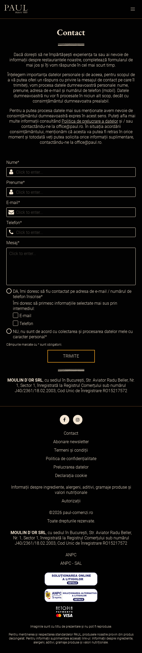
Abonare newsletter (71, 441)
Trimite (71, 356)
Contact (71, 433)
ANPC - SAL (71, 563)
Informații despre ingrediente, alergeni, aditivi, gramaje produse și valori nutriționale (71, 490)
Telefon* (14, 222)
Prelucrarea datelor (71, 467)
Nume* (12, 162)
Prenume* (15, 182)
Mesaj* (12, 242)
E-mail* (13, 202)
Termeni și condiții (71, 450)
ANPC (71, 554)
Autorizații (71, 500)
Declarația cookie (71, 475)
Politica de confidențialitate (71, 458)
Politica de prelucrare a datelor (90, 121)
